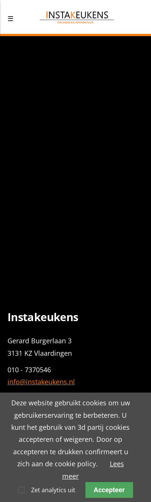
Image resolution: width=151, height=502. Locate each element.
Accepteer (109, 490)
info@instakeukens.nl (41, 381)
